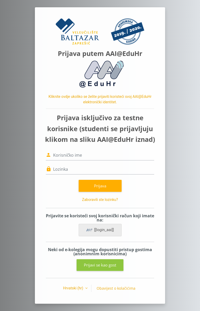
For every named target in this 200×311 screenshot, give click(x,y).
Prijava (100, 185)
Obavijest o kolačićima (116, 288)
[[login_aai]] (100, 230)
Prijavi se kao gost (100, 265)
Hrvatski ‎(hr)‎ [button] (73, 288)
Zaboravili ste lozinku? (100, 200)
